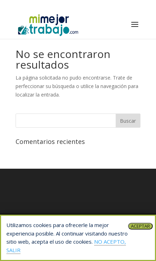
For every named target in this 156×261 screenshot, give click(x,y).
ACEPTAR (140, 226)
